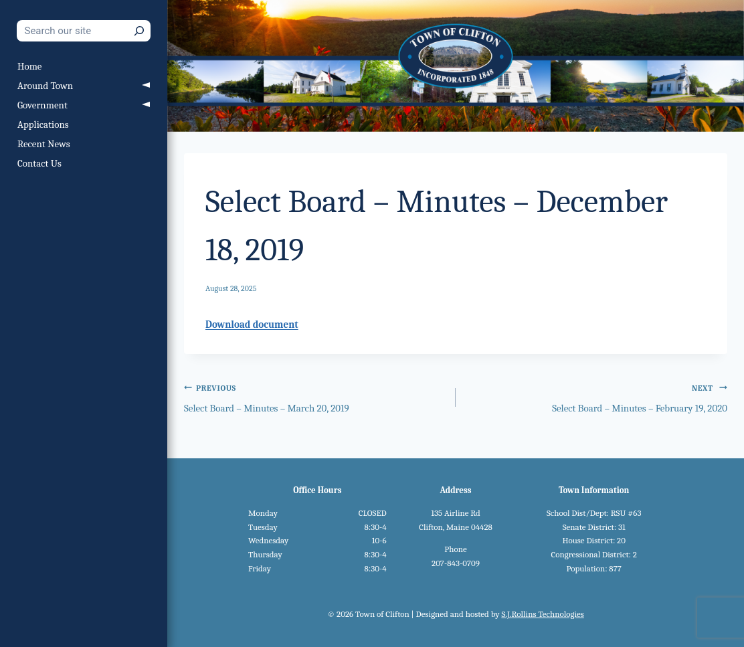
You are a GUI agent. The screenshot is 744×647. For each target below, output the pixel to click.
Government (42, 105)
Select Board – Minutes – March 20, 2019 (315, 397)
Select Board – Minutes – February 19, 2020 (596, 397)
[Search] (139, 31)
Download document (251, 324)
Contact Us (39, 163)
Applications (43, 124)
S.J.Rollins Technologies (542, 614)
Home (29, 66)
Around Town (45, 86)
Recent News (43, 144)
